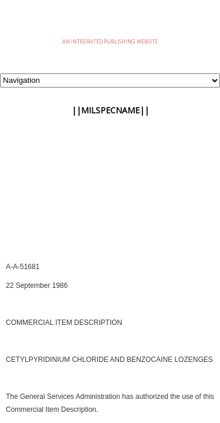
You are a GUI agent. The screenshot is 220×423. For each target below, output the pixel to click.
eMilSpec (110, 23)
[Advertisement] (110, 202)
